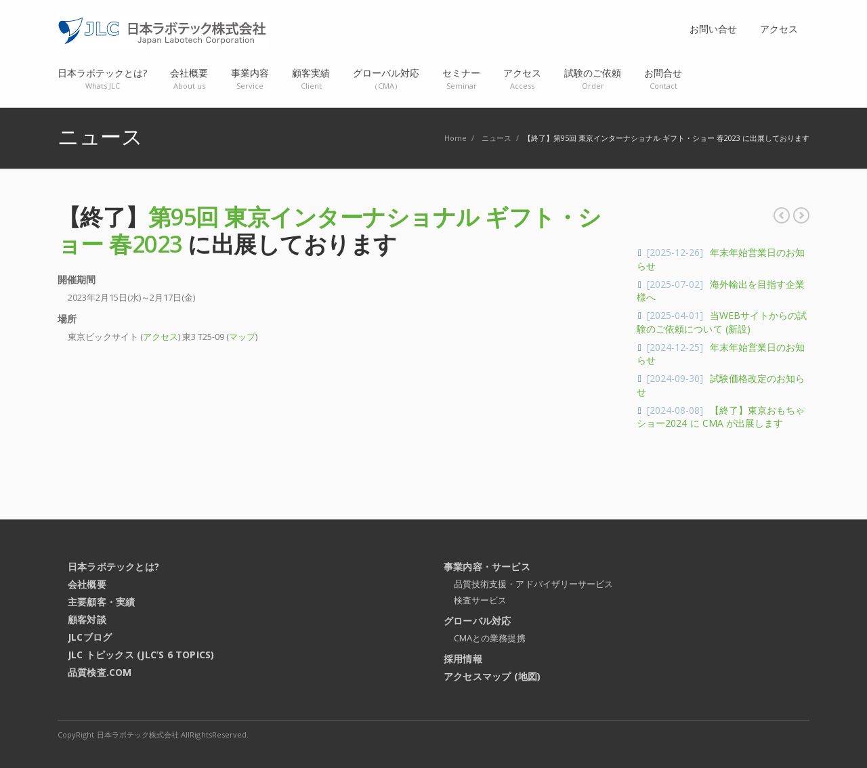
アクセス (160, 336)
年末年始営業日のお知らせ (782, 215)
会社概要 (87, 584)
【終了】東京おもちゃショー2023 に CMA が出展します (801, 215)
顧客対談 (87, 619)
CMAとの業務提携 (490, 638)
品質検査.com (100, 672)
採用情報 (463, 658)
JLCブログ (90, 637)
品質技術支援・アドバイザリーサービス (533, 584)
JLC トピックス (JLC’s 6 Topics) (141, 654)
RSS (795, 734)
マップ (242, 336)
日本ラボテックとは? (113, 566)
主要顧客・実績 (101, 601)
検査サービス (480, 600)
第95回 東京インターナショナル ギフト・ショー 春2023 (329, 230)
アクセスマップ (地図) (492, 676)
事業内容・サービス (487, 566)
